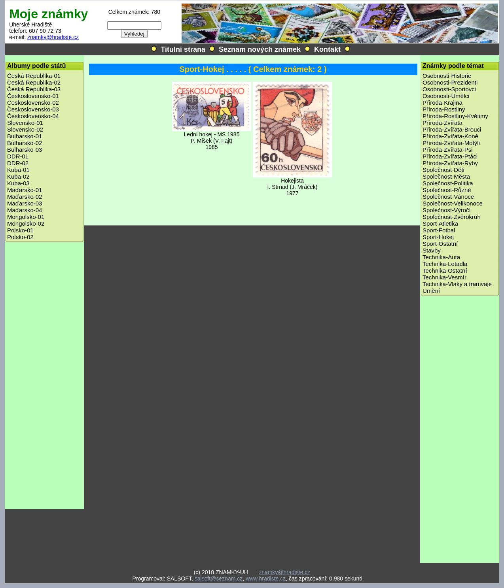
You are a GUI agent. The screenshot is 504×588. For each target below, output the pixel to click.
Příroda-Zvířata (442, 122)
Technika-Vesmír (444, 277)
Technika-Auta (441, 257)
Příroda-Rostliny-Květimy (455, 116)
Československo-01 (33, 95)
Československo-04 (33, 116)
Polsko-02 (20, 237)
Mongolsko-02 (25, 223)
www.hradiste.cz (266, 578)
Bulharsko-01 (24, 136)
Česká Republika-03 (34, 89)
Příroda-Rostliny (444, 109)
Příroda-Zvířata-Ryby (450, 163)
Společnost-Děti (443, 169)
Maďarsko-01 (24, 190)
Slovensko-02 (25, 129)
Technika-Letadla (445, 263)
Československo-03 (33, 109)
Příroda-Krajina (442, 102)
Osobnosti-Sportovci (449, 89)
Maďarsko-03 (24, 203)
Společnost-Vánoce (448, 196)
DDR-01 (17, 156)
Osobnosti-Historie (447, 75)
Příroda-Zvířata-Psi (448, 149)
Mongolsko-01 (25, 216)
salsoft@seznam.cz (219, 578)
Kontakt (327, 49)
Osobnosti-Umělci (446, 95)
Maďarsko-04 (24, 210)
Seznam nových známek (260, 49)
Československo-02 (33, 102)
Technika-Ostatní (445, 270)
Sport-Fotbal (439, 230)
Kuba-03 (18, 183)
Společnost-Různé (447, 190)
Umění (431, 290)
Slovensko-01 (25, 122)
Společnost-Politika (448, 183)
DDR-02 (17, 163)
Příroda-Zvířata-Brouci (452, 129)
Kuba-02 (18, 176)
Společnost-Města (446, 176)
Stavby (432, 250)
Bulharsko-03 (24, 149)
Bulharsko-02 (24, 142)
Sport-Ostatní (440, 243)
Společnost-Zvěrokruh (452, 216)
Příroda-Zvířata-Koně (450, 136)
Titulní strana (183, 49)
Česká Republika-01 (34, 75)
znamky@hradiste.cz (53, 37)
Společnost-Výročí (447, 210)
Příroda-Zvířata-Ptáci (450, 156)
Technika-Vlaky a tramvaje (457, 284)
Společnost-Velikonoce (453, 203)
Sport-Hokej (438, 237)
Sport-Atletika (440, 223)
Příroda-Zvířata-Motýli (451, 142)
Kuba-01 (18, 169)
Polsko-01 (20, 230)
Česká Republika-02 (34, 82)
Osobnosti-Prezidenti (450, 82)
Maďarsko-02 (24, 196)
